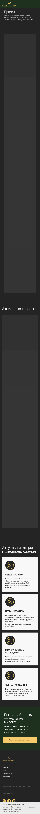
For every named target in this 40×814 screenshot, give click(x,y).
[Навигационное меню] (36, 4)
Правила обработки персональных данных (16, 787)
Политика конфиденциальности (13, 790)
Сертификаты (7, 773)
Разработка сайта (9, 793)
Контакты (6, 780)
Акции (5, 770)
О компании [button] (6, 776)
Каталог (5, 767)
